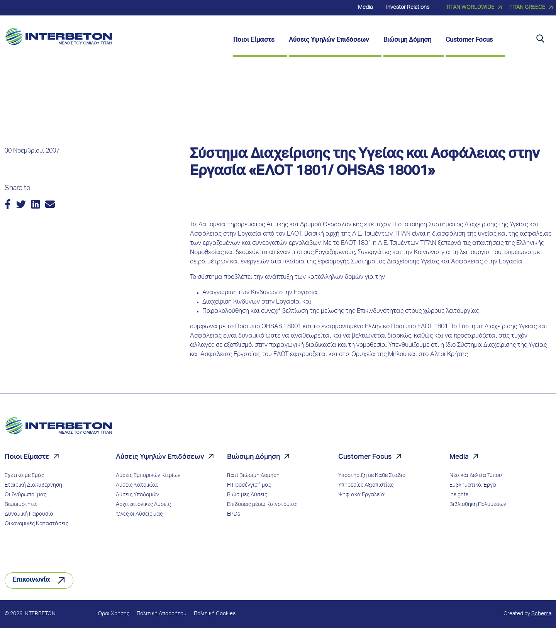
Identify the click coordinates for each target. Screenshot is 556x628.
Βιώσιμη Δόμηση (253, 457)
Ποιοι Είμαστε (27, 457)
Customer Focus (365, 457)
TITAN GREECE (527, 7)
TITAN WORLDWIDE (470, 7)
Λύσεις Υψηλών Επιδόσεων (160, 457)
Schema (541, 614)
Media (459, 457)
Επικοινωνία (31, 580)
